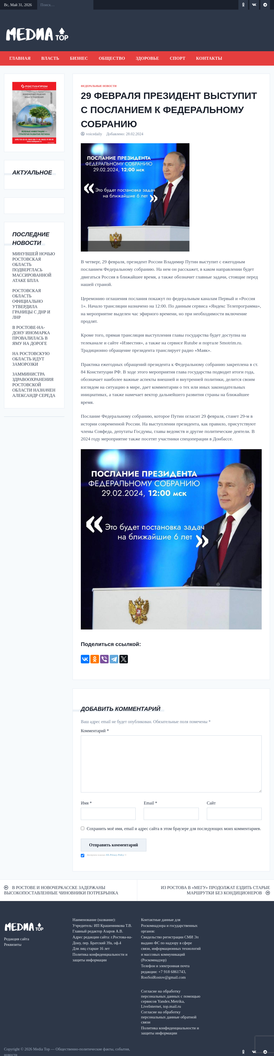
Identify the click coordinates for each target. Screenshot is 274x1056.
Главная (20, 58)
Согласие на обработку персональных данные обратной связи (168, 1017)
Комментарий (95, 730)
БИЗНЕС (79, 58)
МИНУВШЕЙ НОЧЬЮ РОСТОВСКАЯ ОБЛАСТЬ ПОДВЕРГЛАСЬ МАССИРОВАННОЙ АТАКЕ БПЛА (33, 267)
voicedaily (94, 134)
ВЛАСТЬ (50, 58)
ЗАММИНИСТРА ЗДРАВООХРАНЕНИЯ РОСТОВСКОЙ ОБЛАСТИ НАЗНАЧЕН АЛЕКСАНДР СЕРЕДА (33, 385)
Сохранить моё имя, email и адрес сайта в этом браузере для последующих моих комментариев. (174, 828)
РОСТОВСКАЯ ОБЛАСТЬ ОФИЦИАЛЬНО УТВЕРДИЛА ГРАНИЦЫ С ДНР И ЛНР (31, 304)
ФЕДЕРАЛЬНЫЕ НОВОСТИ (99, 86)
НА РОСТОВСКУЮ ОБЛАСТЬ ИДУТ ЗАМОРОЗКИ (31, 358)
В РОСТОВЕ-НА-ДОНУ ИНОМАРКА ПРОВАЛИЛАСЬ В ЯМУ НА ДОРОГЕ (31, 335)
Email (150, 803)
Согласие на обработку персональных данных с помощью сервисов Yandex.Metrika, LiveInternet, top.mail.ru (170, 999)
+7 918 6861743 (171, 971)
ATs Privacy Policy (115, 855)
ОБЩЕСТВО (112, 58)
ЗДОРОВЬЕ (147, 58)
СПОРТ (177, 58)
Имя (86, 803)
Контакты (209, 58)
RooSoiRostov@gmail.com (163, 977)
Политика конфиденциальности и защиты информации (170, 1030)
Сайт (211, 803)
